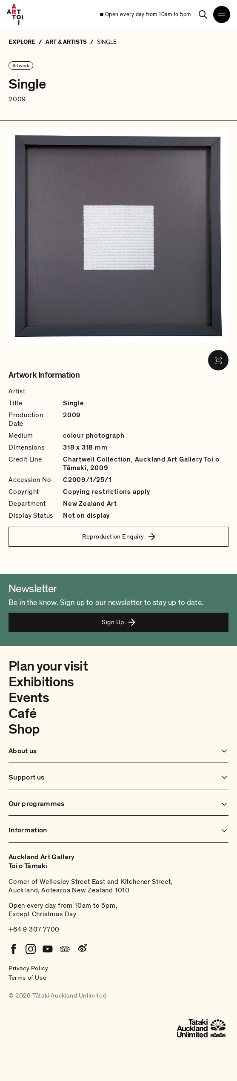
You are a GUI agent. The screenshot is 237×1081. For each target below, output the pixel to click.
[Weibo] (82, 949)
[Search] (202, 14)
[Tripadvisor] (65, 949)
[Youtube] (48, 949)
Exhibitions (41, 682)
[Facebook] (14, 949)
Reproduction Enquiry (118, 536)
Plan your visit (48, 666)
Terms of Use (27, 977)
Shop (24, 729)
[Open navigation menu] (221, 14)
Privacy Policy (28, 968)
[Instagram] (31, 949)
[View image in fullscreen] (218, 360)
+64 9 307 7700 (34, 929)
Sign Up (118, 622)
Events (29, 697)
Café (22, 713)
